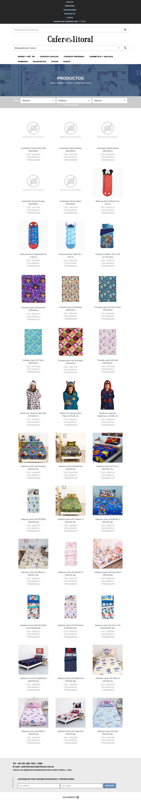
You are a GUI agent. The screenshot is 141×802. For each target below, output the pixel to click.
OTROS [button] (54, 61)
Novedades (70, 10)
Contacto (69, 14)
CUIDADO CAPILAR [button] (49, 56)
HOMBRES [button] (23, 61)
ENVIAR (109, 785)
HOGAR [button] (66, 61)
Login (70, 18)
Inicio (69, 2)
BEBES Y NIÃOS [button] (26, 56)
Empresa (70, 6)
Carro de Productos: (70, 21)
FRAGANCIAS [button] (39, 61)
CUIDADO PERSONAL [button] (74, 56)
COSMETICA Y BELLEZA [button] (101, 56)
